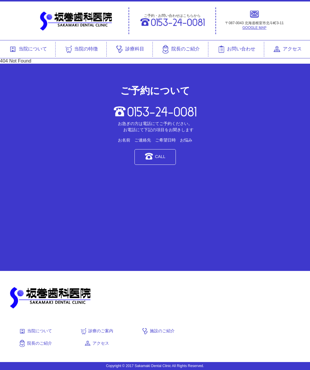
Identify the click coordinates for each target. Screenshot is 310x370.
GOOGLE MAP (254, 28)
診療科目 (129, 49)
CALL (155, 156)
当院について (27, 49)
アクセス (286, 49)
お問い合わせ (236, 49)
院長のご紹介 (180, 49)
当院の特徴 (81, 49)
